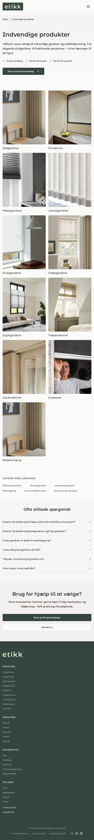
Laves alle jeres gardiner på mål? (47, 549)
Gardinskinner (9, 704)
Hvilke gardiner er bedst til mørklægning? (47, 540)
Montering (7, 764)
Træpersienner (9, 695)
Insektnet (6, 708)
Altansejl (6, 741)
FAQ (4, 755)
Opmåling (7, 760)
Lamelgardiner (9, 699)
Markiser (6, 723)
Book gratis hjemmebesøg (23, 71)
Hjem (5, 19)
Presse (5, 801)
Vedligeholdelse (9, 773)
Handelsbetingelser (20, 833)
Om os (5, 788)
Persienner (7, 690)
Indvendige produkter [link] (23, 19)
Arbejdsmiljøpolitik (57, 833)
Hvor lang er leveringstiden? (47, 568)
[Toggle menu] (88, 6)
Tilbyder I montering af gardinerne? (47, 559)
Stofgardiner (8, 672)
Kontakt (6, 797)
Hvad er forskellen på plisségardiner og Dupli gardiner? (47, 531)
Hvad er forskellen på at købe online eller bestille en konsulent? (47, 521)
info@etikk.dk (8, 812)
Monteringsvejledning (12, 769)
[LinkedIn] (81, 833)
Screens (6, 736)
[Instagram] (72, 833)
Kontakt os (47, 627)
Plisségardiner (9, 686)
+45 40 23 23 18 (9, 807)
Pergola (6, 727)
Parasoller (7, 732)
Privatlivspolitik (38, 833)
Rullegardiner (8, 676)
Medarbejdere (9, 792)
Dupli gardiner (9, 681)
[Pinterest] (76, 833)
